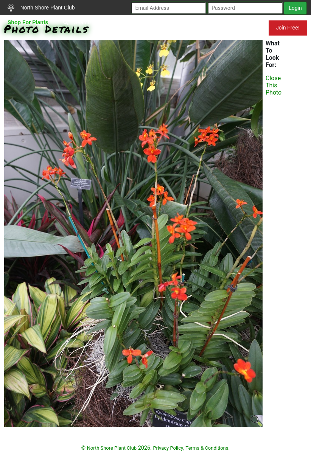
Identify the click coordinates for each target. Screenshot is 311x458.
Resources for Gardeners (151, 28)
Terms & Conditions (207, 448)
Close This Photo (273, 85)
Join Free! (288, 28)
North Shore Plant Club (41, 8)
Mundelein (244, 28)
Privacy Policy (168, 448)
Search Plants (85, 22)
